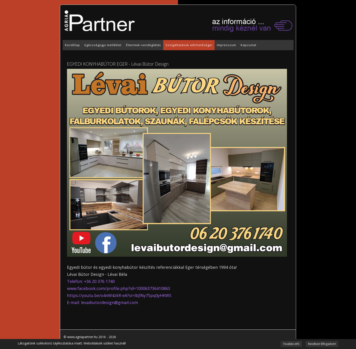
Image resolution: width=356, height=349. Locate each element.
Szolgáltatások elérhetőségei (189, 45)
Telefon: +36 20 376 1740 (91, 281)
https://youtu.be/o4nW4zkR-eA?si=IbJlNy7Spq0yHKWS (119, 295)
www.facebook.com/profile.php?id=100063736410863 (118, 288)
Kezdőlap (72, 45)
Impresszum (226, 45)
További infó (291, 344)
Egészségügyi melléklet (102, 45)
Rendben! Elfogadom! (322, 344)
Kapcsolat (248, 45)
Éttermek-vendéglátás (143, 45)
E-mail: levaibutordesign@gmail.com (102, 302)
